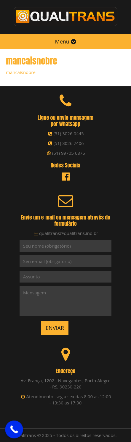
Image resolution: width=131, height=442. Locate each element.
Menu (65, 41)
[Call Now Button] (14, 429)
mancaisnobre (21, 72)
